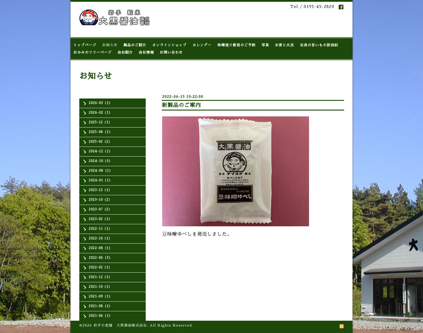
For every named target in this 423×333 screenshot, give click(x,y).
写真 (265, 45)
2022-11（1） (100, 228)
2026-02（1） (100, 112)
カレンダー (202, 45)
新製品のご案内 (181, 105)
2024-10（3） (100, 161)
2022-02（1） (100, 267)
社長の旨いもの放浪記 (319, 45)
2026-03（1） (100, 103)
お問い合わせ (171, 52)
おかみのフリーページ (92, 52)
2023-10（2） (100, 199)
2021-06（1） (100, 315)
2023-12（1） (100, 190)
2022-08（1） (100, 248)
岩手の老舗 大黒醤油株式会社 (120, 325)
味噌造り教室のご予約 (236, 45)
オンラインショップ (169, 45)
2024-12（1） (100, 151)
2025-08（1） (100, 132)
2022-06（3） (100, 257)
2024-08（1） (101, 170)
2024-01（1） (100, 180)
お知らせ (110, 45)
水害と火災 (284, 45)
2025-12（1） (100, 122)
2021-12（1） (100, 277)
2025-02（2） (100, 141)
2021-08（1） (100, 306)
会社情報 (146, 52)
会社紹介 (125, 52)
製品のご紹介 (134, 45)
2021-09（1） (100, 296)
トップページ (84, 45)
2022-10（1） (100, 238)
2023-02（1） (100, 219)
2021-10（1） (100, 286)
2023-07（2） (100, 209)
